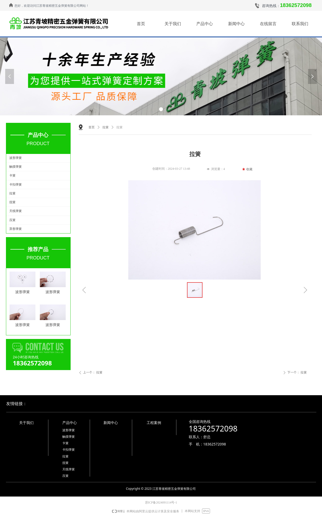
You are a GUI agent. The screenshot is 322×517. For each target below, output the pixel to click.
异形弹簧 (15, 229)
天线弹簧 (15, 211)
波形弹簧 (15, 158)
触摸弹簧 (15, 166)
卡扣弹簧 (15, 184)
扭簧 (12, 202)
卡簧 (12, 175)
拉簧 (12, 193)
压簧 (12, 220)
